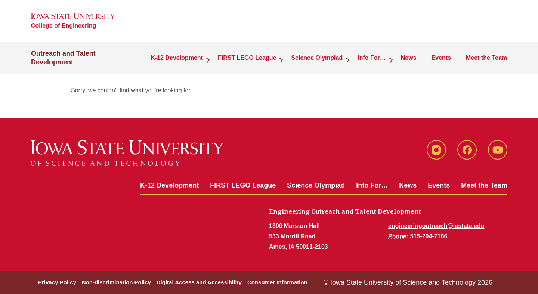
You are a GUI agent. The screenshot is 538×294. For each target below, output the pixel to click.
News (409, 58)
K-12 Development (169, 185)
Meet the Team (486, 58)
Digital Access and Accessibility (199, 282)
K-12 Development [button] (177, 58)
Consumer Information (277, 282)
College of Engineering (63, 25)
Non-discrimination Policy (116, 282)
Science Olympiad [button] (317, 58)
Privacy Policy (57, 282)
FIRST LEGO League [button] (247, 58)
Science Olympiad (316, 185)
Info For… (372, 185)
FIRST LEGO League (243, 185)
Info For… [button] (372, 58)
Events (441, 58)
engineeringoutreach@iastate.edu (436, 226)
